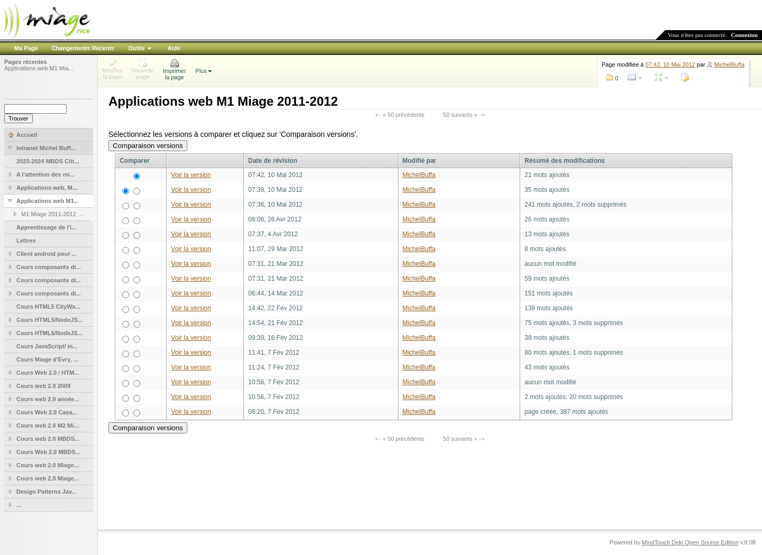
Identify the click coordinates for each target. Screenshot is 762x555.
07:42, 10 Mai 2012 (670, 64)
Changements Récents (83, 48)
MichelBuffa (729, 64)
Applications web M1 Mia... (39, 68)
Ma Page (26, 48)
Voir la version (191, 175)
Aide (173, 48)
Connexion (744, 35)
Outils (136, 48)
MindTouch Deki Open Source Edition (690, 542)
